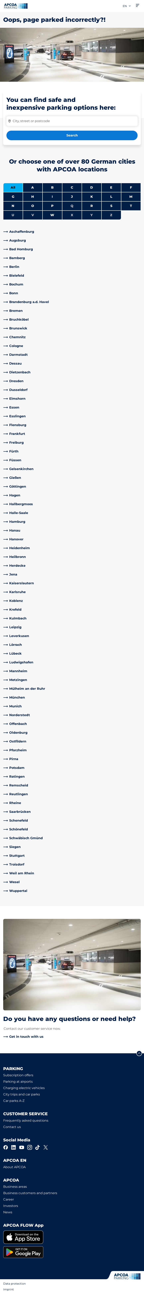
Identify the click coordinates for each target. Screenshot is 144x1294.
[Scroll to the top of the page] (139, 1053)
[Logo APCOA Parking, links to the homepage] (16, 6)
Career (8, 1199)
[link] (72, 231)
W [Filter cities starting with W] (52, 215)
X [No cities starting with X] (72, 215)
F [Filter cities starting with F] (131, 187)
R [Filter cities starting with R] (91, 206)
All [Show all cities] (13, 187)
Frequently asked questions (25, 1120)
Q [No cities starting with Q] (72, 206)
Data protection (14, 1283)
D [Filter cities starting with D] (91, 187)
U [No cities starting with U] (13, 215)
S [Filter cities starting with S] (111, 206)
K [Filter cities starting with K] (91, 197)
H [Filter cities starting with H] (32, 197)
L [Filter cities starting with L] (111, 197)
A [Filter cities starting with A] (32, 187)
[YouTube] (21, 1147)
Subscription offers (18, 1075)
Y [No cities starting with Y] (91, 215)
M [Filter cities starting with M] (130, 197)
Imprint (8, 1289)
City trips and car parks (21, 1094)
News (7, 1212)
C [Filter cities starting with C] (72, 187)
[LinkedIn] (13, 1147)
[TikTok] (37, 1147)
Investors (10, 1206)
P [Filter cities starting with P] (52, 206)
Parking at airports (18, 1081)
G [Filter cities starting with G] (13, 197)
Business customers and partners (30, 1193)
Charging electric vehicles (24, 1088)
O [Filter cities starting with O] (32, 206)
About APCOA (14, 1167)
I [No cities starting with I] (52, 197)
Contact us (12, 1127)
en (127, 6)
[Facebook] (5, 1147)
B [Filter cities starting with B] (52, 187)
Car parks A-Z (13, 1101)
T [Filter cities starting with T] (131, 206)
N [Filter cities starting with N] (13, 206)
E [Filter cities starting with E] (111, 187)
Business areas (15, 1187)
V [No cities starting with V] (32, 215)
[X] (45, 1147)
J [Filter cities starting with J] (72, 197)
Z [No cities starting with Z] (111, 215)
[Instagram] (29, 1147)
